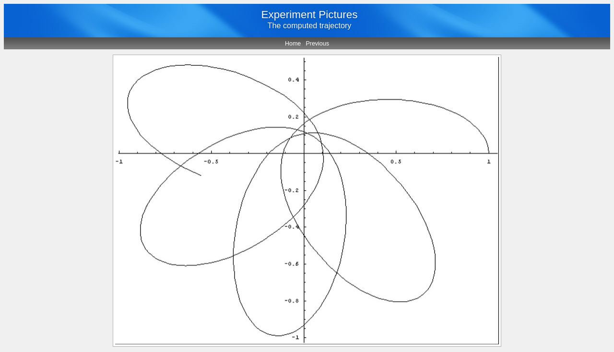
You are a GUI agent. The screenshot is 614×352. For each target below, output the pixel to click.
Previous (317, 43)
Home (293, 43)
